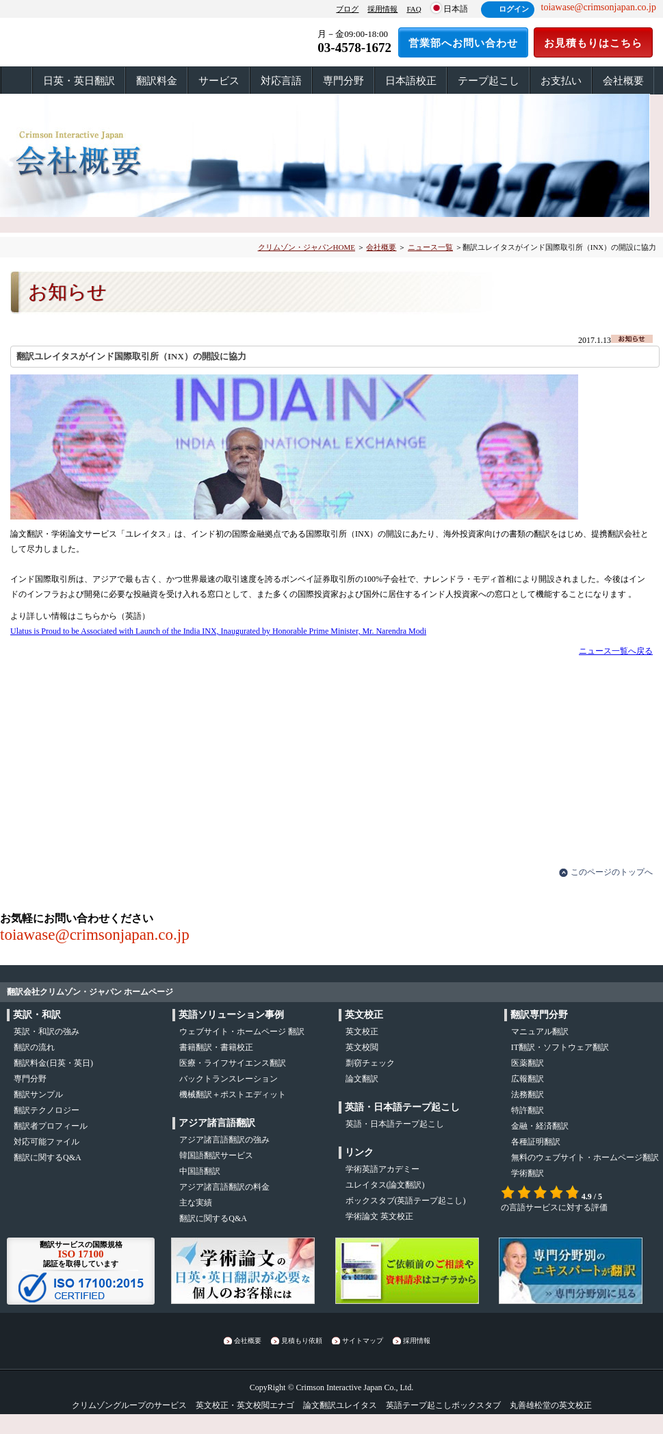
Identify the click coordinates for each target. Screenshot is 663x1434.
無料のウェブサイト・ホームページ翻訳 (585, 1157)
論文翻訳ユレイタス (340, 1405)
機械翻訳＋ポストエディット (232, 1094)
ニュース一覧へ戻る (616, 651)
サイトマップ (362, 1340)
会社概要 (623, 80)
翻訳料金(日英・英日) (53, 1063)
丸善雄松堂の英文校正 (551, 1405)
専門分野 (343, 80)
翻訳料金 (156, 80)
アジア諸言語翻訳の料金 (224, 1187)
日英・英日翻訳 (79, 80)
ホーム (16, 80)
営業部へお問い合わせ (463, 43)
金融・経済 (540, 1126)
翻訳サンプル (38, 1094)
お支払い (561, 80)
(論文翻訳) (385, 1185)
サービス (218, 80)
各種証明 (535, 1142)
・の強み (46, 1031)
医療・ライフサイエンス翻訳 (232, 1063)
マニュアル (540, 1031)
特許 (527, 1110)
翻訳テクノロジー (46, 1110)
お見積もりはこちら (593, 43)
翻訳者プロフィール (51, 1126)
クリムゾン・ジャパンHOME (306, 247)
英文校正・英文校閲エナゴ (245, 1405)
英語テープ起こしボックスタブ (443, 1405)
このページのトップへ (612, 872)
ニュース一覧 (430, 247)
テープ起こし (488, 80)
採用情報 (382, 9)
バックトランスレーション (228, 1079)
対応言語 (281, 80)
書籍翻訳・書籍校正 (216, 1047)
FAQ (413, 9)
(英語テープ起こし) (406, 1200)
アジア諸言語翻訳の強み (224, 1139)
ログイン (514, 9)
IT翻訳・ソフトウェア (560, 1047)
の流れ (34, 1047)
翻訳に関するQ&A (47, 1157)
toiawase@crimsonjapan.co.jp (95, 934)
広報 (527, 1079)
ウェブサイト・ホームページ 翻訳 (241, 1031)
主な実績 (195, 1202)
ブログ (347, 9)
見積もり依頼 (301, 1340)
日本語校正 (411, 80)
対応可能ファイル (46, 1142)
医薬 (527, 1063)
